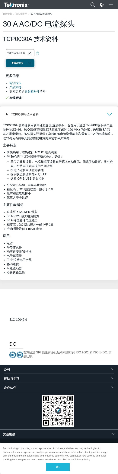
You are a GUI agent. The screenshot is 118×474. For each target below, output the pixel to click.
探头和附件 (32, 91)
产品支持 (15, 87)
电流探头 (15, 83)
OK (58, 467)
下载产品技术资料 (16, 53)
